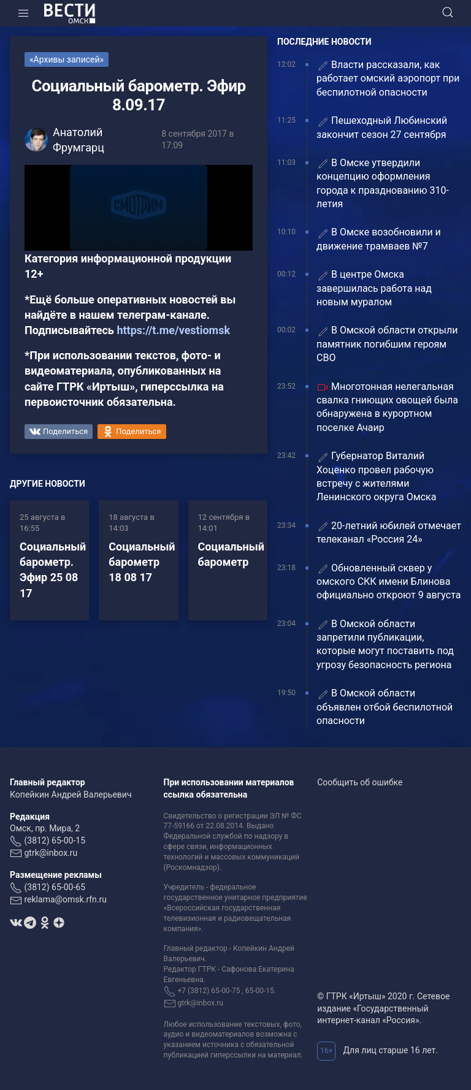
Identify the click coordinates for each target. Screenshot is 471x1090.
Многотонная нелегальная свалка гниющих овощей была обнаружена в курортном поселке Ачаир (387, 407)
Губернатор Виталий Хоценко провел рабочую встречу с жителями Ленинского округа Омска (376, 476)
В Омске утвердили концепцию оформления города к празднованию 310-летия (382, 183)
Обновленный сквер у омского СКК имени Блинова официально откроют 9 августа (388, 581)
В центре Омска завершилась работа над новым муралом (374, 288)
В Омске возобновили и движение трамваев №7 (378, 238)
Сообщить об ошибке (359, 782)
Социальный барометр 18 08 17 (142, 562)
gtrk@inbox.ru (50, 853)
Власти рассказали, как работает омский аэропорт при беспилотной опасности (388, 78)
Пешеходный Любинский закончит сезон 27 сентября (381, 127)
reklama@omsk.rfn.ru (65, 899)
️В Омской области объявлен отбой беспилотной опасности (384, 706)
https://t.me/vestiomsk (173, 330)
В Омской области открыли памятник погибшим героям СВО (387, 344)
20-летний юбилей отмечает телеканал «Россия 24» (388, 532)
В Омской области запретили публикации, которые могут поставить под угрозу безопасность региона (385, 644)
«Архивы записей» (66, 59)
